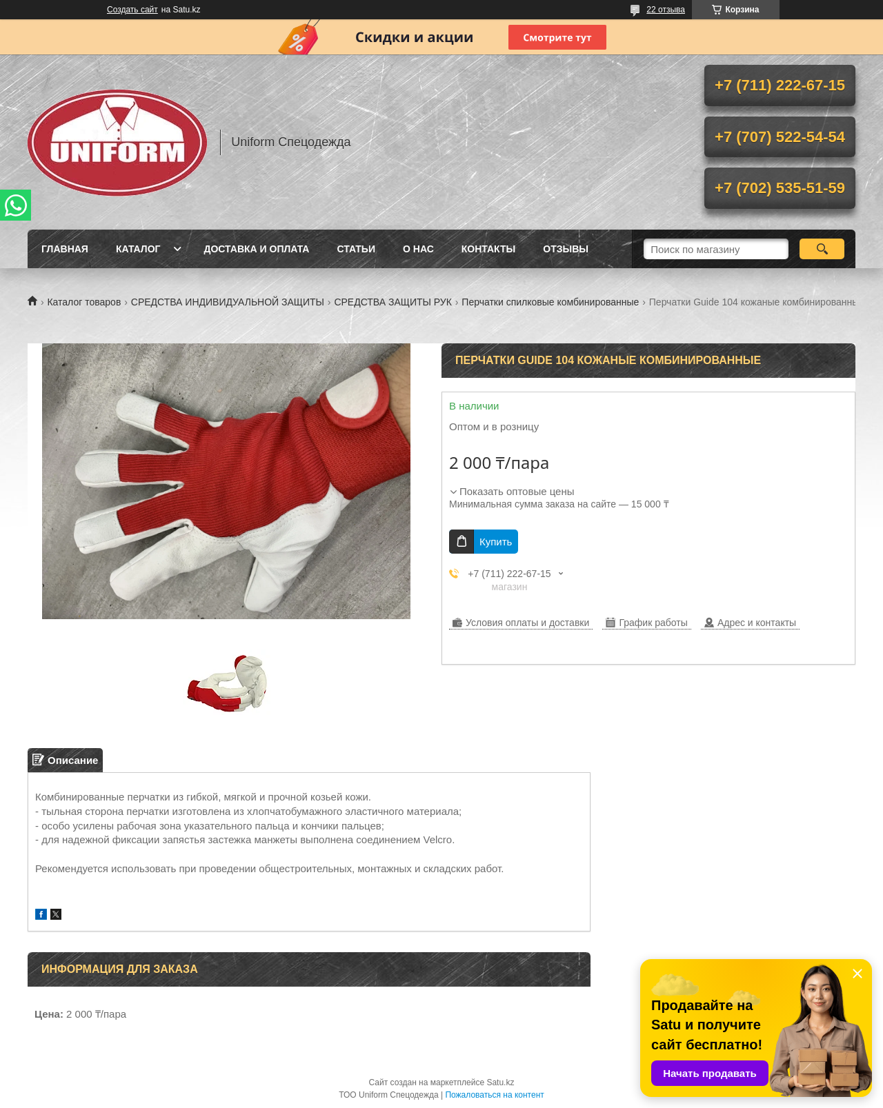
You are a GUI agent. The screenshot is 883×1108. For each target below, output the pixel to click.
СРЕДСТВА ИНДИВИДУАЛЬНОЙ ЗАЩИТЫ (227, 302)
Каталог (138, 248)
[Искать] (822, 249)
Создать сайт (132, 9)
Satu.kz (500, 1082)
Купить (495, 541)
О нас (418, 248)
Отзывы (565, 248)
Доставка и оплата (256, 248)
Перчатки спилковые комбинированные (550, 302)
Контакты (488, 248)
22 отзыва (665, 9)
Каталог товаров (84, 302)
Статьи (356, 248)
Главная (64, 248)
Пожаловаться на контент (494, 1095)
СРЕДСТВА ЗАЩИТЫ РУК (392, 302)
